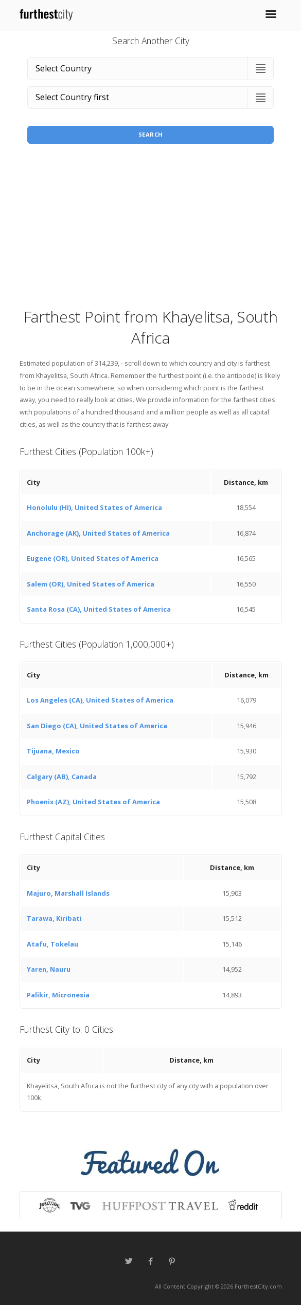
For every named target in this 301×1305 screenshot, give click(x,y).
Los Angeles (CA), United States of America (100, 700)
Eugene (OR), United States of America (92, 558)
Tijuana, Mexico (53, 750)
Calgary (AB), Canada (62, 776)
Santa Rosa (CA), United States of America (99, 609)
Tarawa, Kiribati (54, 918)
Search (150, 134)
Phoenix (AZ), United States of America (93, 801)
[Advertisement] (151, 229)
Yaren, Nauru (48, 969)
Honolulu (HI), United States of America (94, 507)
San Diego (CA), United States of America (97, 725)
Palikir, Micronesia (58, 994)
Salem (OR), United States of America (90, 584)
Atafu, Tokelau (52, 944)
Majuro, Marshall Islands (68, 893)
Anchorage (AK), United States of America (98, 533)
